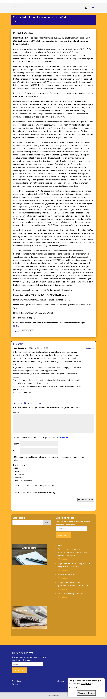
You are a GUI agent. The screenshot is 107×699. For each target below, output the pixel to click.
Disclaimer (16, 681)
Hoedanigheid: (20, 465)
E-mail (16, 451)
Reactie (16, 412)
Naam (16, 444)
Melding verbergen (86, 693)
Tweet (16, 331)
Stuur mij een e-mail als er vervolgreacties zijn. (35, 485)
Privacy (15, 684)
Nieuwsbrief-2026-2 (66, 574)
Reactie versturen (85, 499)
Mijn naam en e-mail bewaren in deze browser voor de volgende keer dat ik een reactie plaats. (51, 458)
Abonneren (63, 535)
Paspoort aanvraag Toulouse (70, 593)
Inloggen (60, 681)
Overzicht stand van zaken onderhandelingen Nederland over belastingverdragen (73, 552)
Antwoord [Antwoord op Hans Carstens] (90, 348)
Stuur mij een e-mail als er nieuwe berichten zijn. (35, 492)
